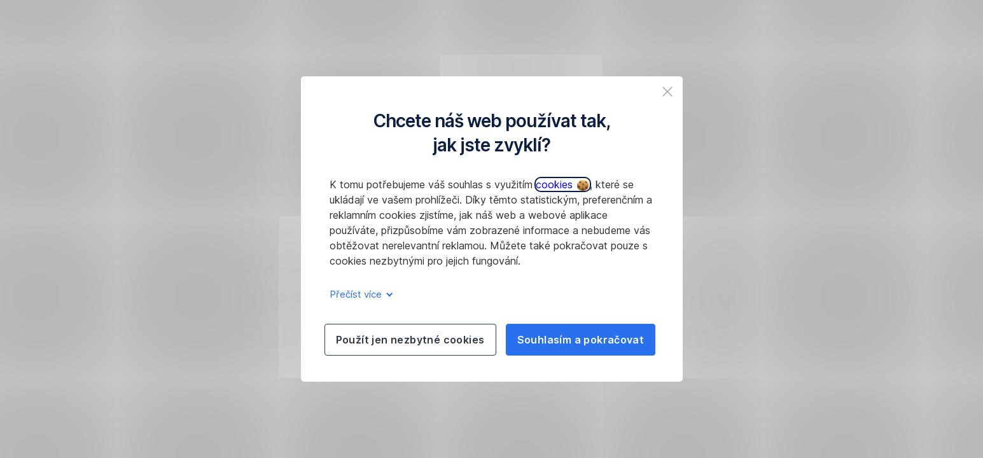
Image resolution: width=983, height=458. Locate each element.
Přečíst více (359, 294)
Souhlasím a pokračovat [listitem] (581, 339)
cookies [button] (562, 184)
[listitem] (667, 92)
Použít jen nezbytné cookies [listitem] (410, 339)
